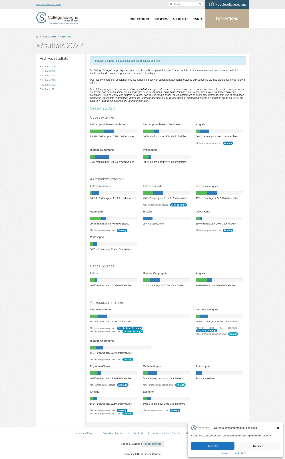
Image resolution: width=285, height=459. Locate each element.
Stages (198, 18)
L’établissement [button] (139, 18)
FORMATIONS (227, 19)
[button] (278, 428)
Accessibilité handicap (113, 433)
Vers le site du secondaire (48, 4)
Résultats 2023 (48, 80)
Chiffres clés (65, 37)
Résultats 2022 (48, 84)
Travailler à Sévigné (84, 433)
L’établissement (49, 37)
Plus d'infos (153, 444)
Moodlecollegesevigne (227, 3)
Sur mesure (180, 18)
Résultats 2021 (48, 89)
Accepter (212, 446)
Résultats (161, 18)
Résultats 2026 (48, 66)
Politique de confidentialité (233, 453)
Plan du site (138, 433)
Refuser (258, 446)
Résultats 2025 (48, 71)
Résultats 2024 (48, 75)
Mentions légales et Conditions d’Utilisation (173, 433)
